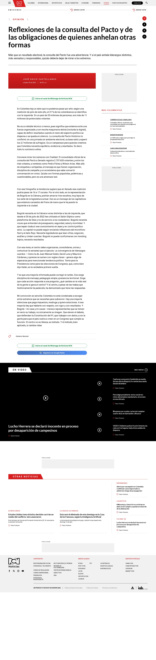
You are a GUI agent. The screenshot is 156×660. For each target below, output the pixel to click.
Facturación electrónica (63, 563)
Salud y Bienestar (71, 3)
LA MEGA (81, 579)
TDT (90, 563)
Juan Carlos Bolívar (118, 148)
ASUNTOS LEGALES (106, 566)
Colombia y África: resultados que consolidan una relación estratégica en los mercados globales (123, 124)
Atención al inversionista (38, 578)
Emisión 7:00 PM (139, 10)
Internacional (43, 3)
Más (141, 369)
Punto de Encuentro (119, 3)
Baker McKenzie (116, 135)
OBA (55, 575)
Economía (85, 3)
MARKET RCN (130, 571)
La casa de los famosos (69, 511)
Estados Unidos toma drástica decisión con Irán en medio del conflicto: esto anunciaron (31, 515)
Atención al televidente (42, 566)
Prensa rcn (37, 575)
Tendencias (96, 3)
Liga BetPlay (121, 501)
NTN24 (80, 563)
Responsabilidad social (42, 563)
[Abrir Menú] (9, 3)
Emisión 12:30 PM (77, 10)
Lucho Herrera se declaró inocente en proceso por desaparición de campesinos (43, 428)
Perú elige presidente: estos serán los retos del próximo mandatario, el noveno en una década (129, 397)
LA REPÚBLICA (105, 563)
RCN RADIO (81, 568)
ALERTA (80, 573)
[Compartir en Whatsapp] (144, 37)
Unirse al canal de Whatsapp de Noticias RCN (52, 98)
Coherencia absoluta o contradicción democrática (122, 152)
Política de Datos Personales (73, 588)
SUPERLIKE (129, 568)
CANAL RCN (137, 3)
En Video (20, 370)
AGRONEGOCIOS (105, 568)
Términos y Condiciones (109, 588)
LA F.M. (80, 571)
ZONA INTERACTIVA (132, 566)
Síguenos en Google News (52, 352)
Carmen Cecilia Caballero (121, 120)
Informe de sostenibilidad (59, 566)
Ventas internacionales (62, 570)
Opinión (106, 3)
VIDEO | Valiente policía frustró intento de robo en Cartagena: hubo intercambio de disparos (130, 428)
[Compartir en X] (144, 30)
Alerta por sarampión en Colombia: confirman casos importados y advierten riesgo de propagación (130, 488)
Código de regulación (41, 570)
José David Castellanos (40, 79)
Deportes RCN (57, 3)
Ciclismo (120, 519)
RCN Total (82, 566)
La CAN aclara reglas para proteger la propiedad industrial (122, 138)
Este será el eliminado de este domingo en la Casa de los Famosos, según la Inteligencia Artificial (82, 515)
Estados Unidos (14, 511)
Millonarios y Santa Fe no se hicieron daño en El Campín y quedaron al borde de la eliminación (132, 506)
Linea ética (57, 572)
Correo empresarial (41, 572)
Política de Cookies (92, 588)
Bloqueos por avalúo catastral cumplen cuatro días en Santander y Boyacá (129, 412)
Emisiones (15, 10)
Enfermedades (122, 483)
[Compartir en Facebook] (144, 24)
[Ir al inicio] (19, 3)
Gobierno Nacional (22, 336)
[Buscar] (147, 3)
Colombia (31, 3)
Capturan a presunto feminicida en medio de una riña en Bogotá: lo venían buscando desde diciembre (130, 381)
